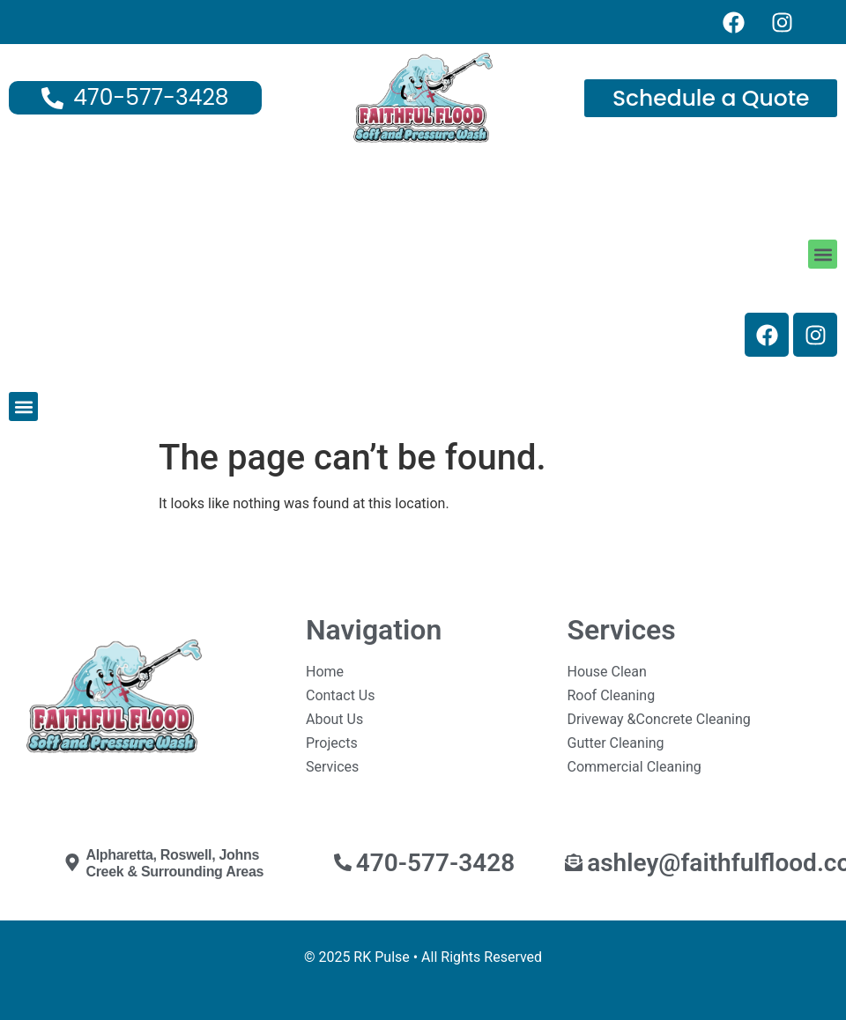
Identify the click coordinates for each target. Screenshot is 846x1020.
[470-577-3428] (343, 862)
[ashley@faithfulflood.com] (574, 862)
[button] (822, 254)
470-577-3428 (436, 862)
